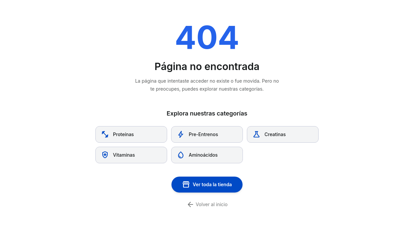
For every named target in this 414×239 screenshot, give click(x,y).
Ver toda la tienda (207, 184)
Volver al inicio (207, 204)
